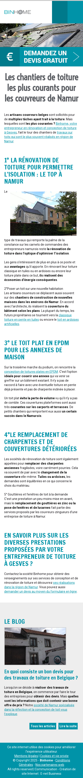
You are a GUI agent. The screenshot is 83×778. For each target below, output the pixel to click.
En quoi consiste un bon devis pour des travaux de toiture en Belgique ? (41, 674)
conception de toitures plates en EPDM (31, 371)
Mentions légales (26, 756)
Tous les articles (43, 726)
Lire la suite (68, 726)
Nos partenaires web (49, 765)
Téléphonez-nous (60, 12)
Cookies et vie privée (54, 756)
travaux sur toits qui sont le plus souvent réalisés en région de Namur (38, 137)
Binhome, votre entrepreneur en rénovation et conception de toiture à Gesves (40, 128)
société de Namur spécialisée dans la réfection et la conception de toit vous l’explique (39, 709)
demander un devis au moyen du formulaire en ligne (40, 591)
